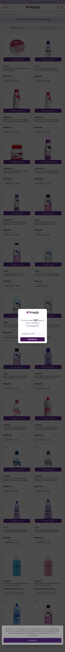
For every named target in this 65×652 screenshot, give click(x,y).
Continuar (32, 339)
